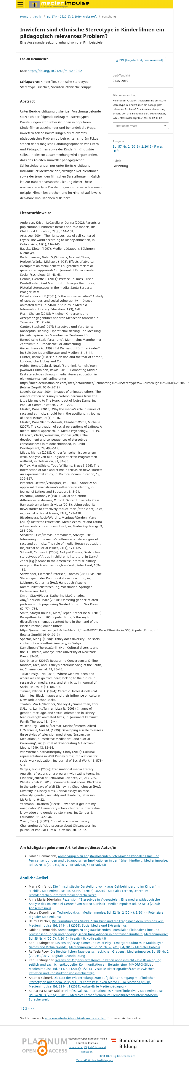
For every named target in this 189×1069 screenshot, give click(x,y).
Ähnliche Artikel (34, 877)
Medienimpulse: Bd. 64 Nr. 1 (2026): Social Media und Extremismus (78, 925)
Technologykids (69, 912)
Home (24, 16)
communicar (76, 1047)
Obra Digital (113, 1056)
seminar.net (128, 1056)
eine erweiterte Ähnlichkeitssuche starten (75, 1018)
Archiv (38, 16)
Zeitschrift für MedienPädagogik (94, 1060)
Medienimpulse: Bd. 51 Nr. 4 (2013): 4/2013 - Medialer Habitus (114, 947)
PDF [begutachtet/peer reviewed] (141, 60)
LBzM (102, 1056)
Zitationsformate (126, 126)
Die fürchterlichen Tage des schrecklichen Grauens (87, 951)
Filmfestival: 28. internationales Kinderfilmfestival (101, 991)
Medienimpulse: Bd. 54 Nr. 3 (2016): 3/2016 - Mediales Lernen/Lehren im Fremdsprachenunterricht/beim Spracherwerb (88, 893)
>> (32, 1008)
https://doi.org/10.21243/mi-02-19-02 (55, 71)
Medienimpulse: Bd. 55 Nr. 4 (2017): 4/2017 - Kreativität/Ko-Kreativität (98, 862)
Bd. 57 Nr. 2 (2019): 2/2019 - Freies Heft (72, 16)
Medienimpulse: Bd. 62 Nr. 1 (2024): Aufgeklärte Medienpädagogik (77, 986)
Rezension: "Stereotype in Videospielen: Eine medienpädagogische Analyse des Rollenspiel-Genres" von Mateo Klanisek (94, 901)
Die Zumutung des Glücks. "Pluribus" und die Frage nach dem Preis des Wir (107, 921)
